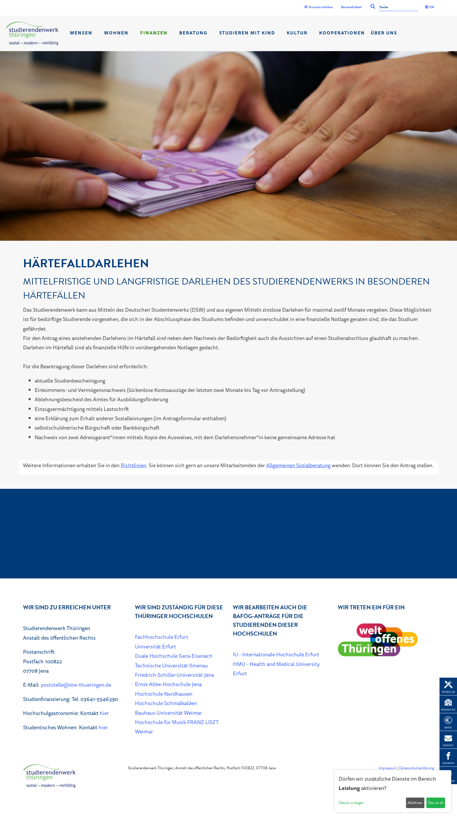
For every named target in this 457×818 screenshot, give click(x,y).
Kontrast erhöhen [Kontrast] (318, 7)
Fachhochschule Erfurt (161, 637)
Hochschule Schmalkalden (166, 703)
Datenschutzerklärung (416, 768)
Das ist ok (435, 803)
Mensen (81, 32)
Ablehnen (415, 803)
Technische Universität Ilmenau (171, 665)
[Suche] (398, 7)
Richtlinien (133, 465)
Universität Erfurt (155, 646)
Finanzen (154, 32)
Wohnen (116, 32)
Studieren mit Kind (247, 32)
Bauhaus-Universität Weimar (168, 713)
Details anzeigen (351, 803)
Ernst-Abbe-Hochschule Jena (168, 684)
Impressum (387, 768)
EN (429, 7)
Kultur (297, 32)
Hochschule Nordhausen (163, 694)
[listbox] (228, 146)
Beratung (193, 32)
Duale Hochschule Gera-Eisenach (173, 656)
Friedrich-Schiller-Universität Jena (174, 675)
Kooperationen (342, 32)
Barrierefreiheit (351, 7)
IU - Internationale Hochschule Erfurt (276, 654)
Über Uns (384, 32)
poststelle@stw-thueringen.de (76, 685)
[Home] (32, 33)
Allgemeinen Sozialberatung (298, 465)
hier (104, 713)
